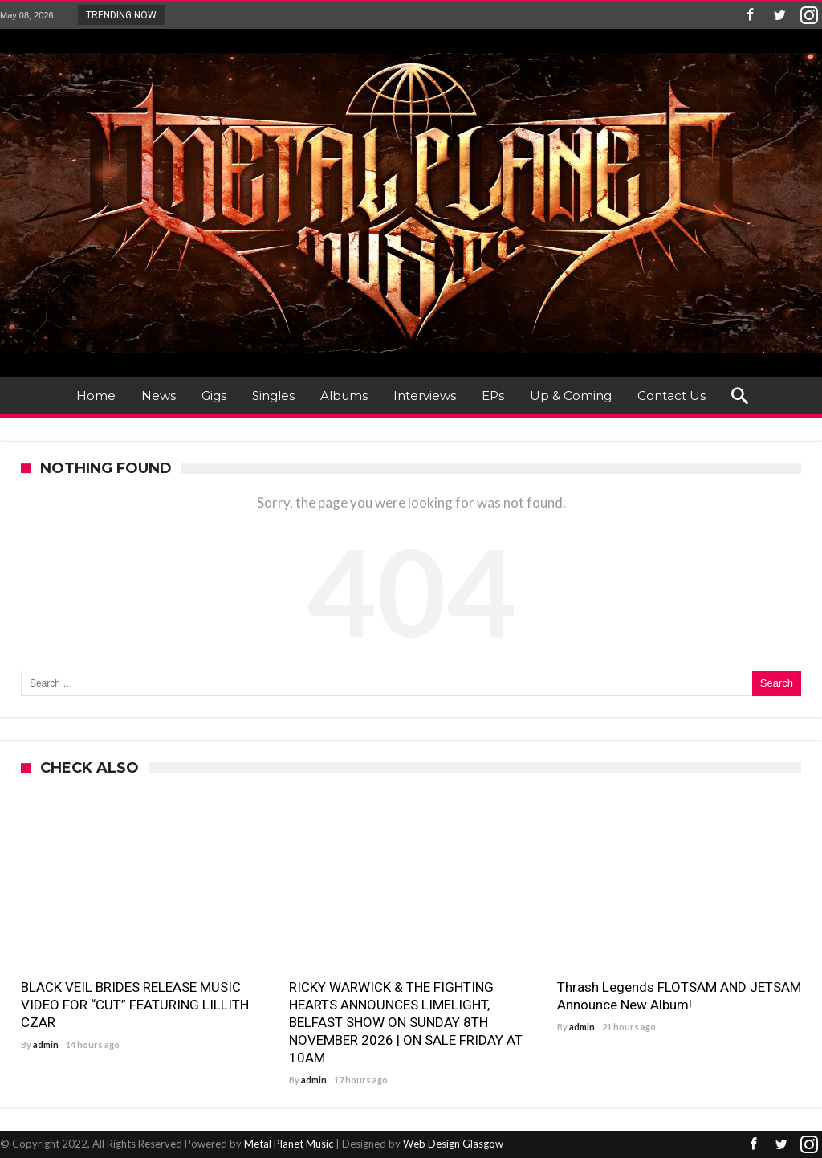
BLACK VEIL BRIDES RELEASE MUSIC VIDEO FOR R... (294, 14)
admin (46, 1044)
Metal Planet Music (288, 1143)
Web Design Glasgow (453, 1143)
